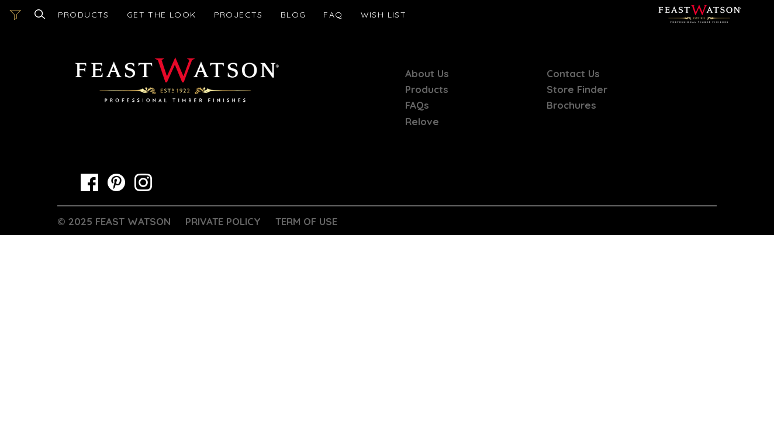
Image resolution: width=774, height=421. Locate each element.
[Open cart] (384, 14)
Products (83, 14)
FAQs (417, 105)
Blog (293, 14)
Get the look (161, 14)
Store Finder (577, 89)
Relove (422, 121)
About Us (427, 73)
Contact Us (573, 73)
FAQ (333, 14)
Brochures (571, 105)
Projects (238, 14)
